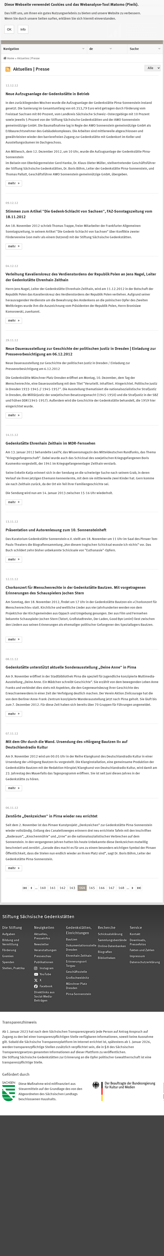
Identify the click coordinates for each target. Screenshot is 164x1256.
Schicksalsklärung (110, 934)
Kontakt (135, 934)
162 (62, 888)
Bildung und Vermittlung (10, 942)
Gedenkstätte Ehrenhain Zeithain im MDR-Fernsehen (50, 443)
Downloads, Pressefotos (138, 942)
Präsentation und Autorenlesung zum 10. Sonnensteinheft (56, 530)
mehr (12, 183)
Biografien (105, 952)
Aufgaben (8, 934)
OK (9, 28)
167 (112, 888)
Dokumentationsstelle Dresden (80, 947)
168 (121, 888)
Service (136, 928)
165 (92, 888)
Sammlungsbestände (112, 940)
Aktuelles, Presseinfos (42, 936)
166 (102, 888)
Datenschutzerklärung (144, 962)
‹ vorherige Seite (31, 888)
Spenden (8, 962)
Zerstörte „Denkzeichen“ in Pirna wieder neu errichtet (51, 816)
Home (10, 58)
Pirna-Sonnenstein (78, 994)
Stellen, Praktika (13, 968)
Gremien (8, 956)
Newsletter (41, 944)
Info (23, 28)
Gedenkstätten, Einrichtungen (79, 930)
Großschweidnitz (77, 978)
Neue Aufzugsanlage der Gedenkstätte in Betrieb (47, 94)
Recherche (106, 928)
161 (53, 888)
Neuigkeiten (44, 928)
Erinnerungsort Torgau (76, 963)
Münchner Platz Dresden (76, 986)
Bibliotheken (106, 958)
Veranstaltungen (45, 950)
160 (43, 888)
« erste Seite (25, 888)
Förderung (9, 950)
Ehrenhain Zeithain (79, 955)
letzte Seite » (139, 888)
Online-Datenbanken (112, 946)
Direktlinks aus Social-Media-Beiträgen (44, 996)
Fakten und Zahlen (142, 950)
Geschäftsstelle (76, 972)
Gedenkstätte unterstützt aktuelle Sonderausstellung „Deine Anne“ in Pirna (71, 667)
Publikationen (43, 962)
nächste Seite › (133, 888)
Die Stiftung (12, 928)
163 (72, 888)
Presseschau (42, 956)
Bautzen (71, 939)
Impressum (137, 956)
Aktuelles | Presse (28, 58)
